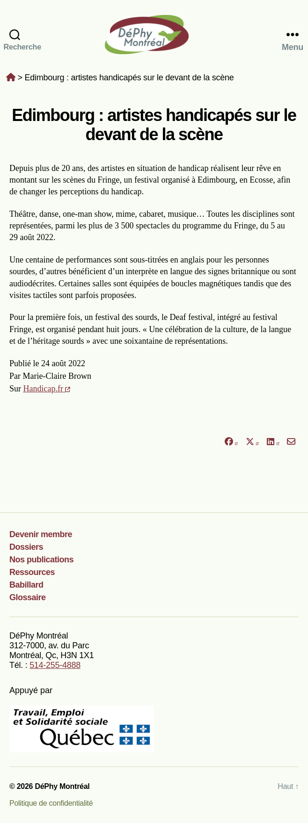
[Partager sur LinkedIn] (272, 442)
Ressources (32, 572)
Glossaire (27, 597)
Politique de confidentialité (51, 803)
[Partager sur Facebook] (231, 442)
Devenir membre (40, 534)
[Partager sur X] (252, 442)
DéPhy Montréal (154, 34)
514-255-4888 (55, 665)
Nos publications (41, 559)
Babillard (26, 584)
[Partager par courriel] (291, 442)
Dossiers (26, 547)
